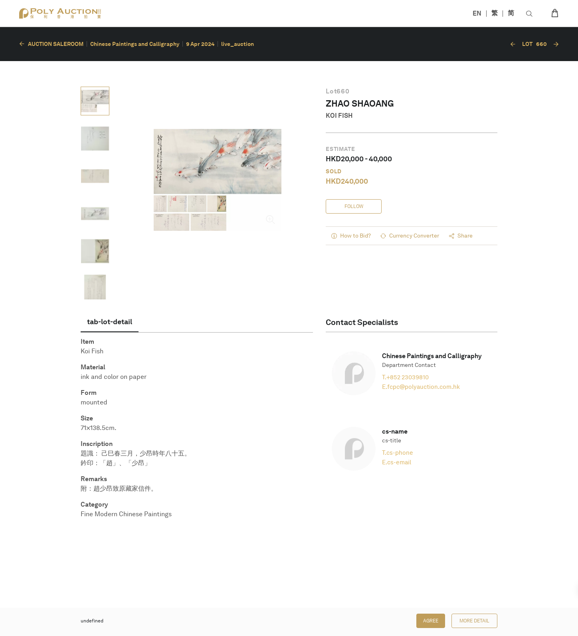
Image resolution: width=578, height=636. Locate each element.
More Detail (474, 621)
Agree (430, 621)
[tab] (110, 321)
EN (477, 13)
